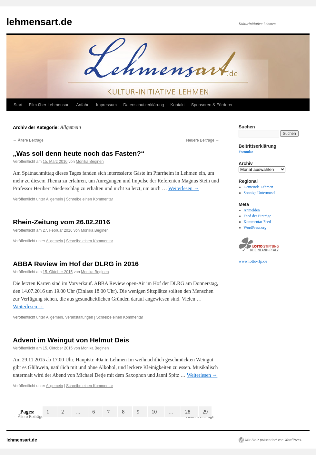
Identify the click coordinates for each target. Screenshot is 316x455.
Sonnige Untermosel (259, 192)
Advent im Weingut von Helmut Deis (71, 340)
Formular (246, 152)
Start (18, 104)
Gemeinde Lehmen (258, 187)
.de (264, 261)
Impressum (106, 104)
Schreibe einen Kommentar (89, 199)
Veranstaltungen (79, 317)
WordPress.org (255, 227)
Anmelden (252, 210)
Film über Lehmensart (49, 104)
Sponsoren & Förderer (212, 104)
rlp (260, 261)
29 (205, 411)
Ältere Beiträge (28, 140)
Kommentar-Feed (257, 221)
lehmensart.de (39, 21)
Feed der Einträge (257, 216)
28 (189, 411)
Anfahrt (83, 104)
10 (156, 411)
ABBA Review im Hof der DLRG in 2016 (76, 263)
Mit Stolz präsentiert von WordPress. (273, 440)
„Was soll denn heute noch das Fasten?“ (78, 153)
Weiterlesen (183, 188)
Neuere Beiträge (202, 140)
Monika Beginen (90, 161)
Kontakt (178, 104)
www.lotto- (248, 261)
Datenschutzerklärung (143, 104)
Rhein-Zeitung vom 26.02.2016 (61, 222)
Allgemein (54, 199)
